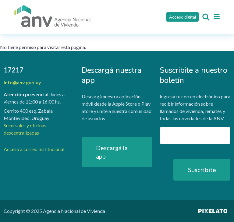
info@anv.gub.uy (22, 82)
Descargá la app (112, 152)
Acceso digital (182, 16)
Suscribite (202, 169)
